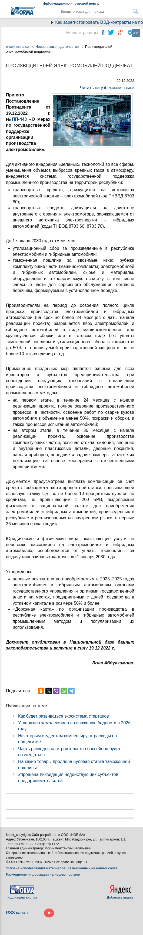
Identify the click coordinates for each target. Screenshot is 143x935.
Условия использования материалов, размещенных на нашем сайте (61, 868)
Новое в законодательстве (57, 47)
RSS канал (17, 912)
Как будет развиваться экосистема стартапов (63, 716)
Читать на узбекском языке (107, 87)
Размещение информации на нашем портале (43, 874)
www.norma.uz (17, 47)
